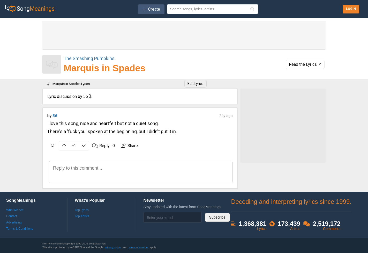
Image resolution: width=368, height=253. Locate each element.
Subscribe (217, 217)
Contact (11, 216)
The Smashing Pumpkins (89, 58)
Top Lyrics (82, 210)
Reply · (103, 145)
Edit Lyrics (195, 84)
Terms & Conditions (19, 228)
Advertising (13, 222)
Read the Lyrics (305, 64)
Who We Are (15, 210)
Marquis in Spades (104, 68)
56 (54, 115)
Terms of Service (138, 247)
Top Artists (82, 216)
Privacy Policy (113, 247)
